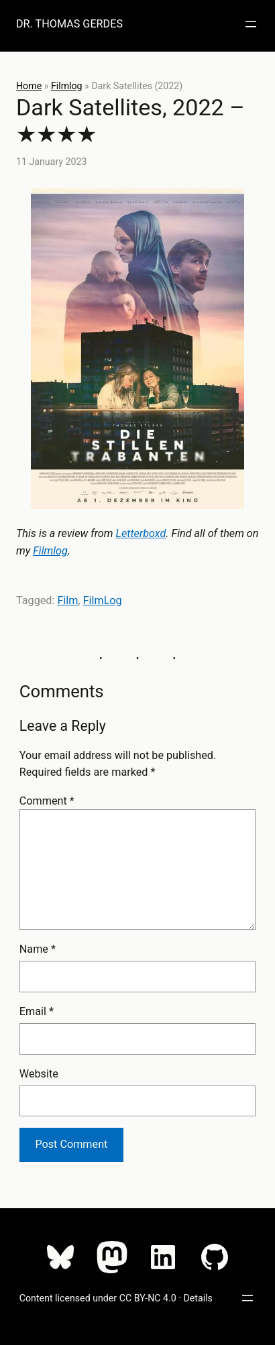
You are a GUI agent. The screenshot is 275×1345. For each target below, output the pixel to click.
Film (67, 600)
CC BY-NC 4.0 (147, 1298)
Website (38, 1073)
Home (29, 85)
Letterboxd (141, 533)
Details (198, 1298)
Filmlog (66, 85)
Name (37, 949)
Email (36, 1011)
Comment (46, 801)
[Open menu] (251, 24)
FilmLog (102, 600)
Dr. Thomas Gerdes (69, 23)
